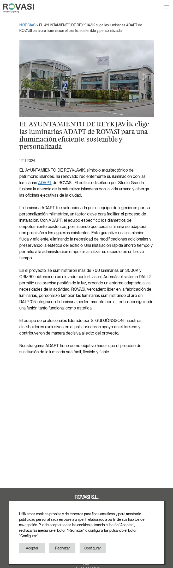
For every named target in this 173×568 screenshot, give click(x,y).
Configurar (92, 548)
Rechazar (62, 548)
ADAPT (45, 182)
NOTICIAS (27, 25)
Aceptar (32, 548)
